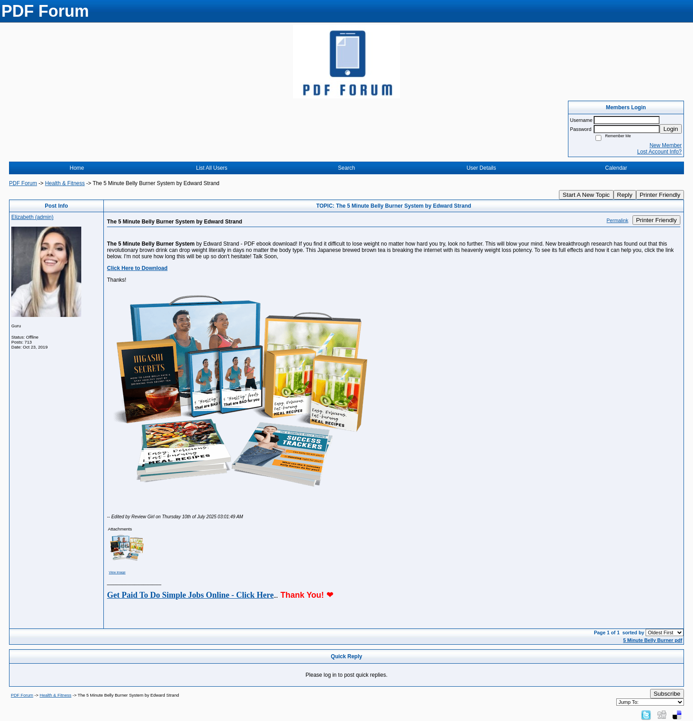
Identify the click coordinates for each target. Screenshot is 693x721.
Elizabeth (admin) (32, 217)
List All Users (211, 168)
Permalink (617, 220)
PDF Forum (23, 183)
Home (77, 168)
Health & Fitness (65, 183)
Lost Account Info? (659, 152)
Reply (625, 194)
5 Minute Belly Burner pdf (652, 640)
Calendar (616, 168)
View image (117, 572)
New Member (666, 145)
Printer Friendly (660, 194)
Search (346, 168)
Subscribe (667, 693)
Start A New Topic (586, 194)
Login (670, 129)
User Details (481, 168)
